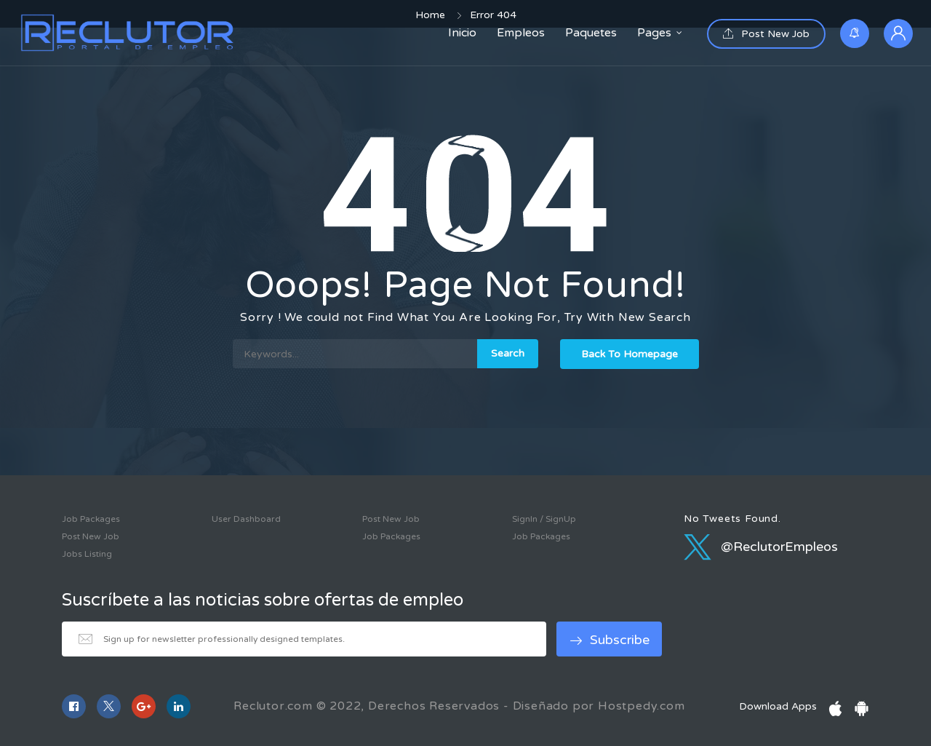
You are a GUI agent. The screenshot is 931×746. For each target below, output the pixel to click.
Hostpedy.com (641, 706)
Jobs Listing (87, 554)
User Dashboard (246, 519)
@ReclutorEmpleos (761, 547)
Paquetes (591, 32)
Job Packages (91, 519)
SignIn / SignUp (544, 519)
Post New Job (766, 34)
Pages (654, 32)
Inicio (462, 32)
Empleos (521, 32)
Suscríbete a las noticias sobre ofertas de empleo (262, 600)
